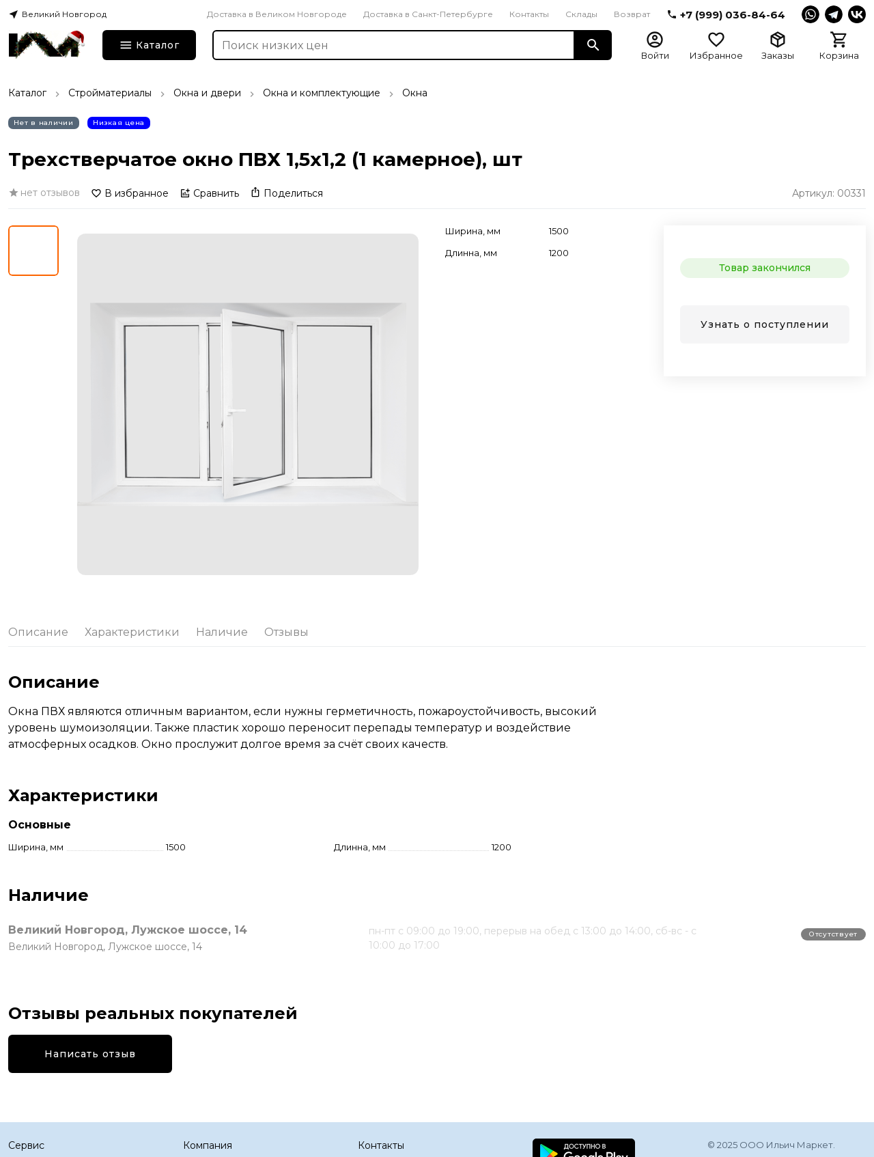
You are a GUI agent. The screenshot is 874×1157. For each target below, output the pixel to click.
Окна (414, 93)
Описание (38, 632)
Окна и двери (207, 93)
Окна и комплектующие (321, 93)
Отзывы (286, 632)
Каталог (27, 93)
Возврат (632, 14)
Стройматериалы (110, 93)
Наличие (222, 632)
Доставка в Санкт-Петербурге (428, 14)
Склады (581, 14)
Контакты (529, 14)
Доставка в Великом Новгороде (277, 14)
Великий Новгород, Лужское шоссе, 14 (127, 929)
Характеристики (132, 632)
